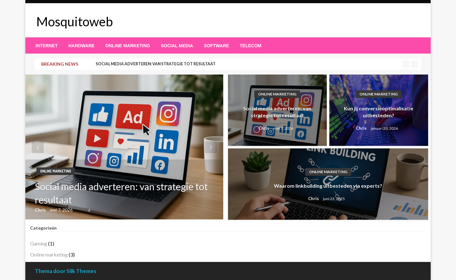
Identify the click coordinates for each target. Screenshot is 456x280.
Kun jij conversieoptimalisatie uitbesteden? (378, 111)
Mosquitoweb (74, 21)
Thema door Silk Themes (65, 271)
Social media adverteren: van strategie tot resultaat (156, 64)
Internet (46, 45)
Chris (41, 209)
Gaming (38, 243)
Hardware (81, 45)
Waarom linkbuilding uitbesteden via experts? (328, 186)
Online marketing (127, 45)
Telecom (250, 45)
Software (216, 45)
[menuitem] (46, 46)
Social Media (177, 45)
